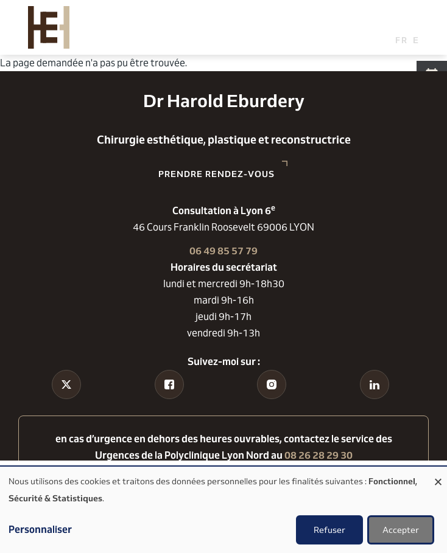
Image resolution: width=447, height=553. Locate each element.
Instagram (272, 407)
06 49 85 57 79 (223, 251)
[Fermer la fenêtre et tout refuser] (438, 474)
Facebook (169, 407)
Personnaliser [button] (40, 529)
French (401, 40)
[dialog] (223, 510)
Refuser (329, 530)
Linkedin (374, 407)
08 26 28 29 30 (318, 455)
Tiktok (67, 407)
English (419, 40)
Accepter (400, 530)
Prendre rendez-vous (216, 174)
